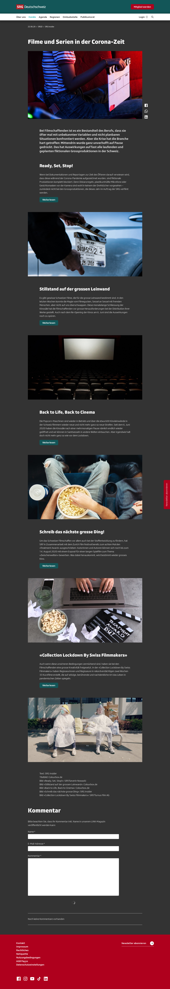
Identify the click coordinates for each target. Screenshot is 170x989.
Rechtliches (22, 950)
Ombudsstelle (70, 17)
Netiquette (22, 954)
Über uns (21, 17)
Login (143, 17)
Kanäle (32, 17)
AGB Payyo (22, 961)
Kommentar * (34, 855)
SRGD (40, 27)
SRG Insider (49, 27)
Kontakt (20, 943)
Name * (31, 831)
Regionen (55, 17)
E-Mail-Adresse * (36, 843)
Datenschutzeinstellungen (30, 964)
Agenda (43, 17)
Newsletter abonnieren (138, 943)
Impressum (22, 946)
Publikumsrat (87, 17)
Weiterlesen (48, 199)
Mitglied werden (142, 6)
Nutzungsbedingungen (28, 957)
